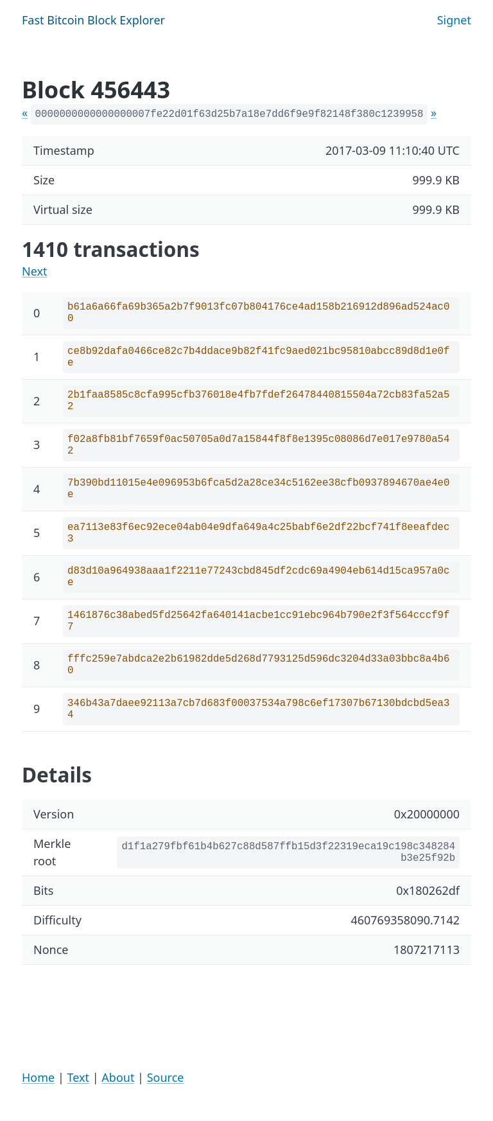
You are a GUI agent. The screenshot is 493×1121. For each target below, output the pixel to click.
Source (165, 1077)
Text (78, 1077)
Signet (454, 20)
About (117, 1077)
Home (38, 1077)
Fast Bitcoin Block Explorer (93, 20)
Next (35, 271)
